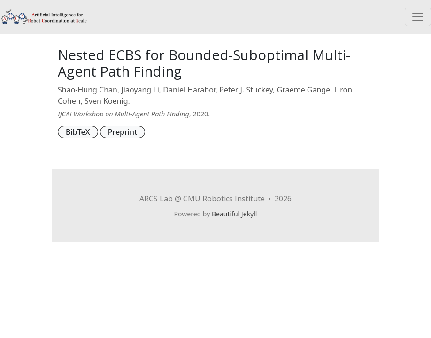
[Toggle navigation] (418, 17)
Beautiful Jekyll (234, 213)
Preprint (123, 132)
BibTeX (78, 132)
